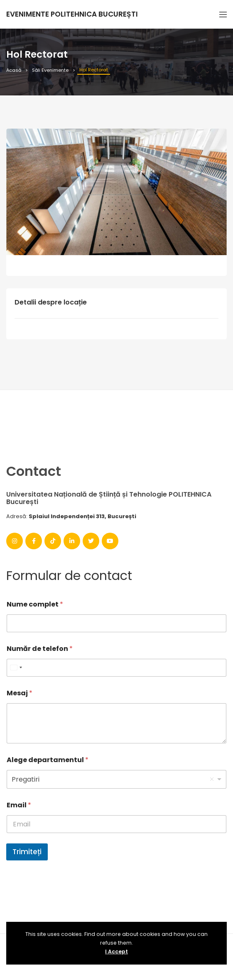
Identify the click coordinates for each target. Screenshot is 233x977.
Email (19, 805)
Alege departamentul (47, 760)
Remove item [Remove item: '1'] (212, 779)
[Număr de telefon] (116, 668)
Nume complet (35, 604)
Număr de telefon (40, 649)
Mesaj (19, 693)
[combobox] (16, 668)
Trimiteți (27, 852)
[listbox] (116, 779)
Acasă (13, 70)
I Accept (116, 951)
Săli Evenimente (50, 70)
